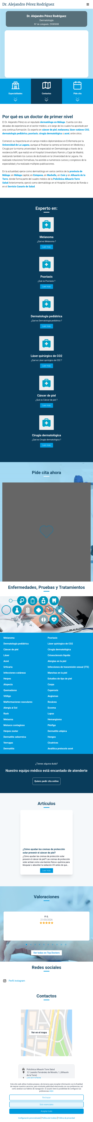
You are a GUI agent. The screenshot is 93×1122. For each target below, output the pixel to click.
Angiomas (53, 696)
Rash (6, 713)
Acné (6, 661)
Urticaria (7, 667)
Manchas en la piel (57, 672)
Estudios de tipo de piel (60, 678)
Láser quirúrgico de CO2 (60, 643)
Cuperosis (53, 690)
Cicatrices (53, 742)
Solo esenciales (46, 1104)
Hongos (52, 737)
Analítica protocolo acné (60, 748)
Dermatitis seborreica (14, 737)
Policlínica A (59, 179)
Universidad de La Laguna (15, 144)
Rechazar (46, 1097)
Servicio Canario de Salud (21, 186)
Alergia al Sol (10, 707)
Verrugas (8, 742)
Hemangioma (55, 719)
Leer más (46, 247)
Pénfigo (52, 725)
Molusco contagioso (14, 725)
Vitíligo (7, 696)
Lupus (51, 713)
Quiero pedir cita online (46, 781)
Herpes (7, 678)
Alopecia (8, 684)
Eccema (52, 707)
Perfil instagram (17, 980)
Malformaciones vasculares (17, 702)
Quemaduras (10, 690)
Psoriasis (52, 637)
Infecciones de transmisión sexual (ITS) (68, 667)
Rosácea (52, 702)
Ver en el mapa (39, 1032)
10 (66, 945)
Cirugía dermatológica (59, 649)
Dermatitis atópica (57, 731)
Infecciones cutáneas (14, 672)
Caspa (51, 684)
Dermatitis (8, 748)
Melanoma (9, 637)
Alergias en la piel (57, 661)
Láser (6, 655)
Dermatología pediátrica (16, 643)
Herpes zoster (10, 731)
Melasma (8, 719)
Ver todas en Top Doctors (46, 952)
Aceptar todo (46, 1111)
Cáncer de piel (10, 649)
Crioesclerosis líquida (59, 655)
